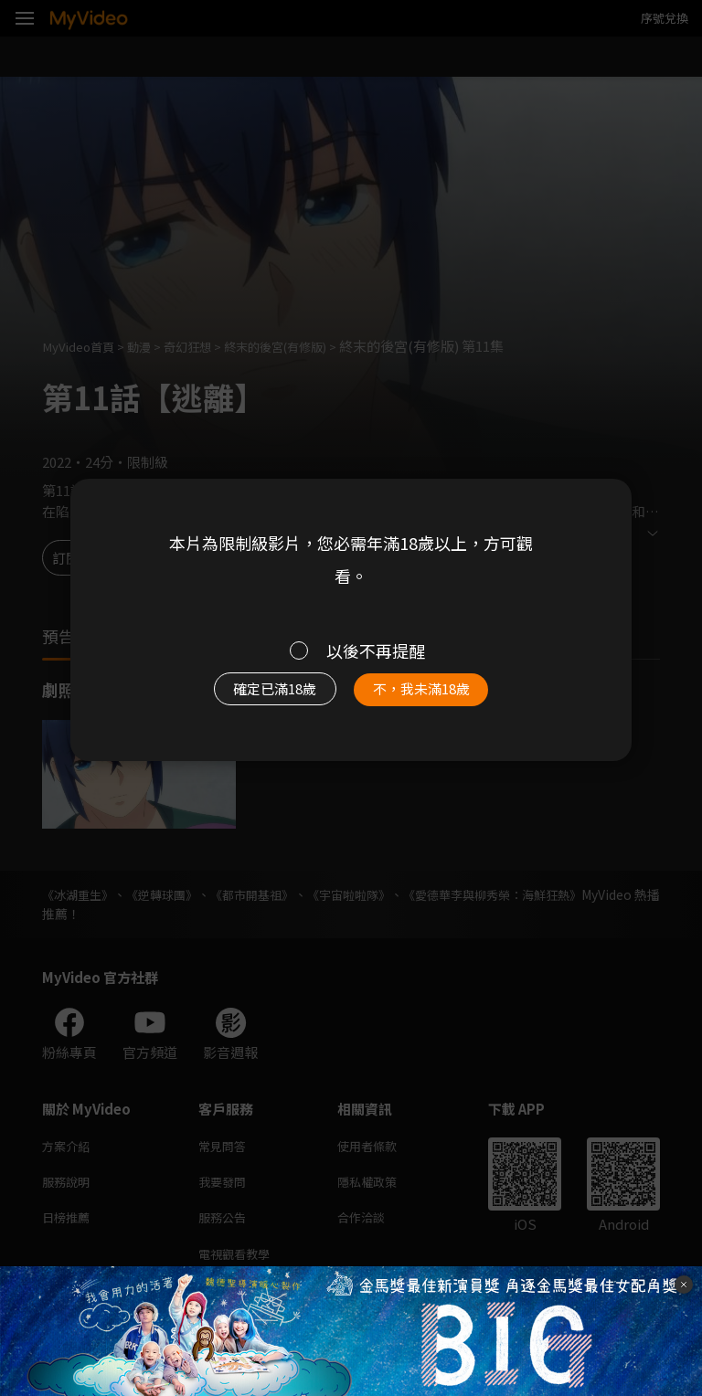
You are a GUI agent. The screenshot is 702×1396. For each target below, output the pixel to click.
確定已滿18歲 (264, 693)
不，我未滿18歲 (431, 693)
